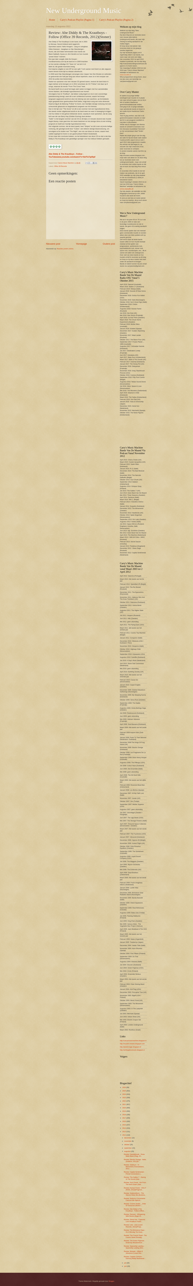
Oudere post (109, 244)
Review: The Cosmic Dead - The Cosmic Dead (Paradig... (135, 1236)
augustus (127, 1151)
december (128, 1138)
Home (52, 19)
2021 (124, 1104)
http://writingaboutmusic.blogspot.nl (132, 1050)
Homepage (81, 244)
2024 (124, 1094)
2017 (124, 1118)
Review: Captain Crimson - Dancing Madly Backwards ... (135, 1257)
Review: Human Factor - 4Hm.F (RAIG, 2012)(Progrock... (135, 1189)
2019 (124, 1111)
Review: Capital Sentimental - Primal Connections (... (134, 1173)
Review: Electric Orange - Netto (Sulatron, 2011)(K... (135, 1160)
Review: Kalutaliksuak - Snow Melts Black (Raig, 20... (134, 1155)
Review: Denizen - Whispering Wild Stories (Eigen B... (134, 1215)
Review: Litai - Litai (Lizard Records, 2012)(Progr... (133, 1226)
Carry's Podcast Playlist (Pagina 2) (116, 19)
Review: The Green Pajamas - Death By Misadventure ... (134, 1241)
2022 (124, 1101)
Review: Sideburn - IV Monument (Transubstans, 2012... (134, 1167)
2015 (124, 1125)
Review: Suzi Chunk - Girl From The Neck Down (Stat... (135, 1183)
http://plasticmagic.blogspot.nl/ (130, 1047)
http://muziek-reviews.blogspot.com (132, 1044)
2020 (124, 1108)
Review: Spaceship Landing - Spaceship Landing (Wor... (134, 1247)
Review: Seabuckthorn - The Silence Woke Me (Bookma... (135, 1194)
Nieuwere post (53, 244)
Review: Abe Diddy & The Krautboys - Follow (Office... (134, 1210)
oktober (127, 1144)
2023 (124, 1097)
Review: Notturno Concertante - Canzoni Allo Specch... (135, 1199)
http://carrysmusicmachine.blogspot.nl (133, 1041)
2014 (124, 1128)
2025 (124, 1091)
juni (125, 1266)
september (128, 1148)
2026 (124, 1087)
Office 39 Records (60, 166)
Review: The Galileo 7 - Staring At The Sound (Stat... (135, 1178)
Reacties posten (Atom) (65, 249)
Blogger (111, 1281)
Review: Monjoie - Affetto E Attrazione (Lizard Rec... (133, 1252)
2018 (124, 1115)
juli (125, 1263)
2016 (124, 1121)
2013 (124, 1131)
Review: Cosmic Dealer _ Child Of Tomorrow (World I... (135, 1204)
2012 (124, 1135)
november (128, 1141)
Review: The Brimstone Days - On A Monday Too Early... (134, 1231)
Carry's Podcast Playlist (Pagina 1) (77, 19)
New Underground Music (83, 11)
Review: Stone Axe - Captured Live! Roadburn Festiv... (134, 1220)
